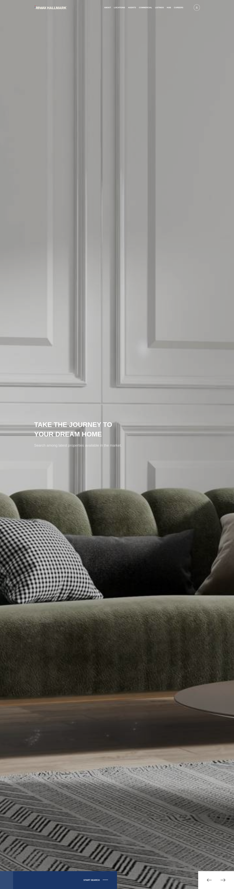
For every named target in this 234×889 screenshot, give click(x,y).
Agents (132, 7)
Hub (169, 7)
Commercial (145, 7)
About (107, 7)
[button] (207, 880)
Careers (178, 7)
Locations (119, 7)
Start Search (89, 880)
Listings (159, 7)
